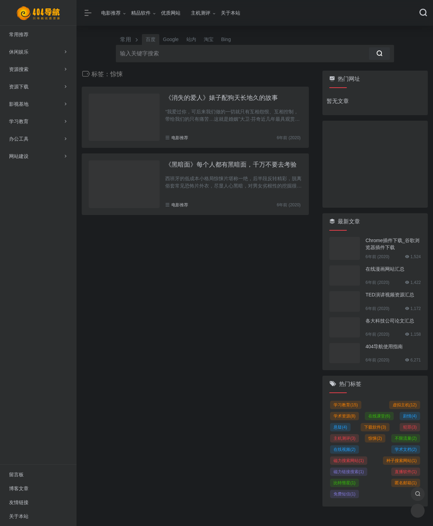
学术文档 (406, 449)
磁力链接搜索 (349, 471)
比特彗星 (344, 482)
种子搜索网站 (401, 460)
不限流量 (406, 438)
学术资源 (344, 416)
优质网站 (171, 13)
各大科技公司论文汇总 (390, 321)
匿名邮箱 (406, 482)
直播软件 (406, 471)
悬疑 (340, 427)
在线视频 (344, 449)
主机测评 (200, 13)
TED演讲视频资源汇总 (390, 294)
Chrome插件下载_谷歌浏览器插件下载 (393, 244)
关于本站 (230, 13)
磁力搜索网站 (349, 460)
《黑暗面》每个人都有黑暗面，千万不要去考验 (231, 164)
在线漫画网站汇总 (385, 269)
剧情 (410, 416)
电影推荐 (111, 13)
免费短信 (344, 494)
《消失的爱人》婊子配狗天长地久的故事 (221, 97)
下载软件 (375, 427)
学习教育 (346, 405)
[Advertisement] (375, 164)
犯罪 (410, 427)
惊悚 (375, 438)
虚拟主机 (405, 405)
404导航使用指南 (384, 346)
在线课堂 (379, 416)
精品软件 (141, 13)
